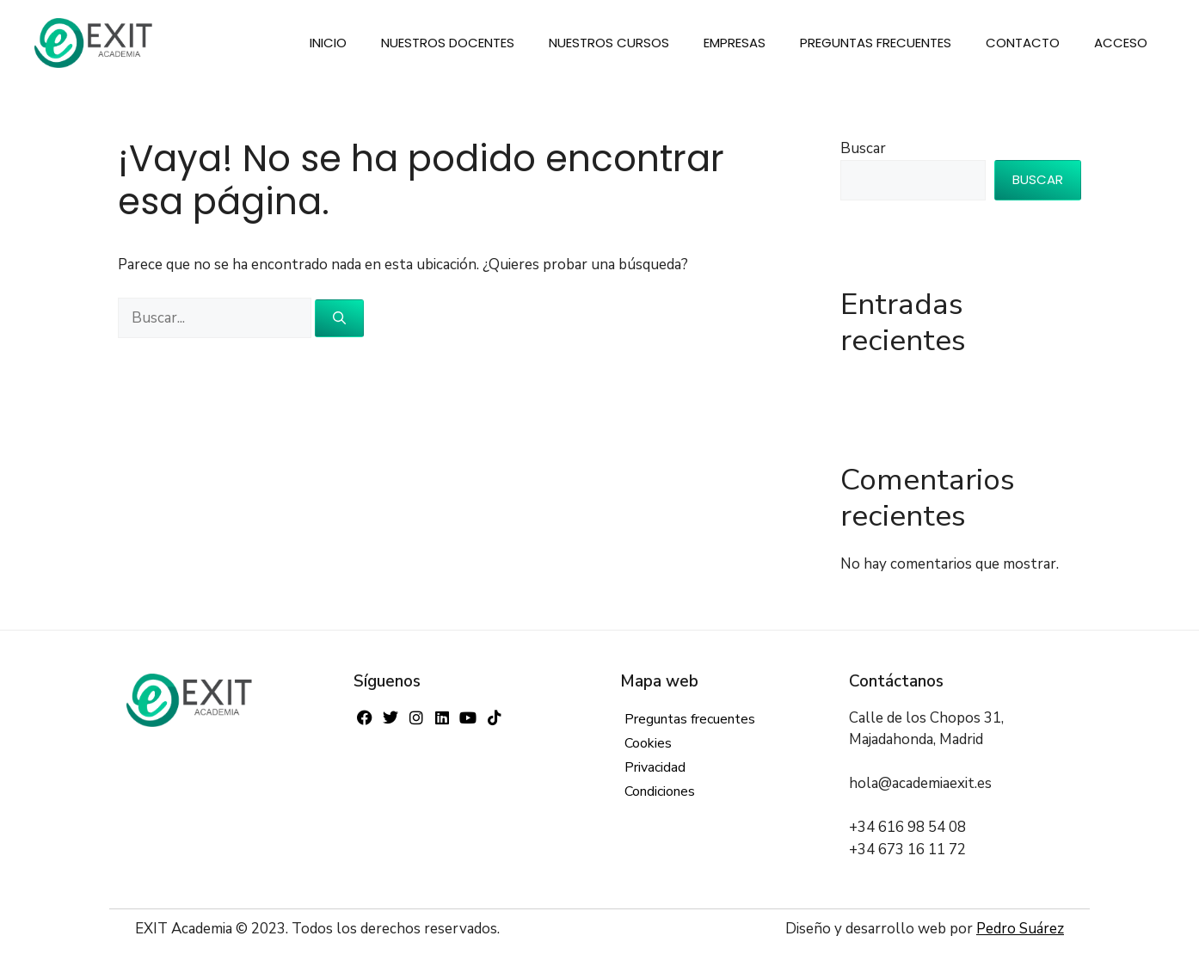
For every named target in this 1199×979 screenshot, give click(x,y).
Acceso (1120, 43)
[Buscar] (339, 318)
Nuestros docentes (447, 43)
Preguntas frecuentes (875, 43)
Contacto (1023, 43)
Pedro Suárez (1020, 929)
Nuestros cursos (609, 43)
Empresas (735, 43)
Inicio (328, 43)
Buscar (863, 148)
